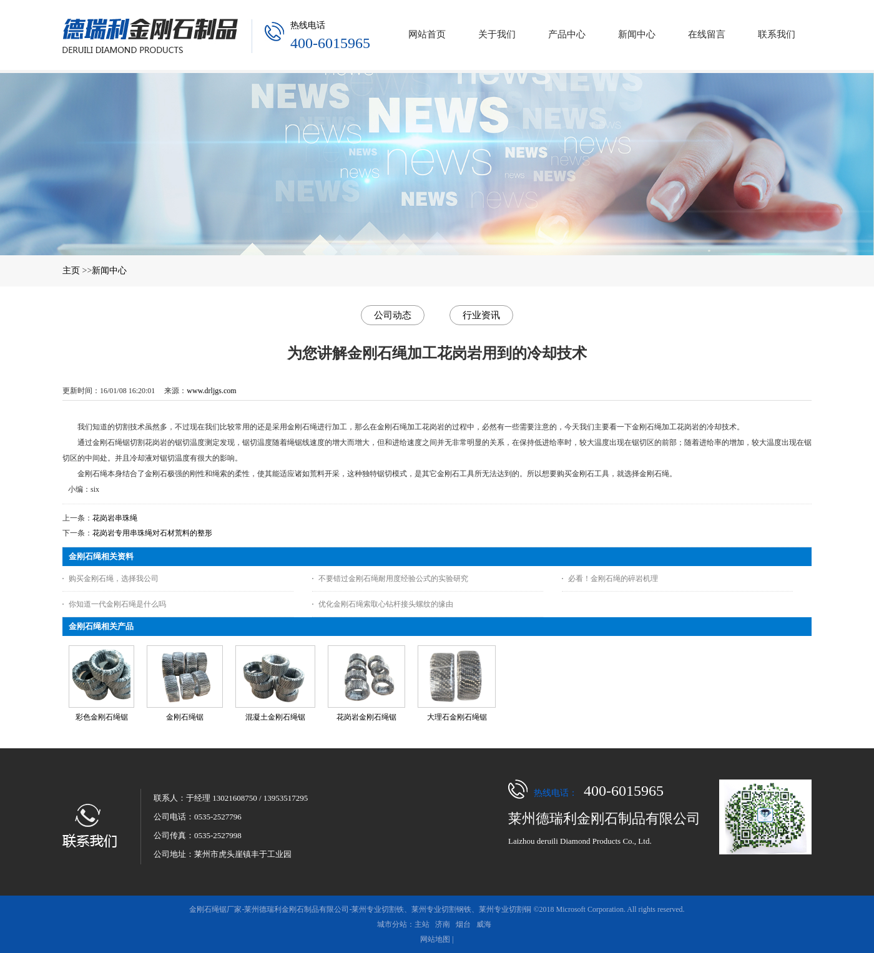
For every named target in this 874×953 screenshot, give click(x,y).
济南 (442, 924)
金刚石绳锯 (185, 717)
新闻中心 (109, 270)
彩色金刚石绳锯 (102, 717)
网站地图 (435, 939)
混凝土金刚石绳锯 (275, 717)
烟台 (463, 924)
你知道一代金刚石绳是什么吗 (117, 604)
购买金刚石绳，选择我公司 (114, 578)
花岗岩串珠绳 (114, 518)
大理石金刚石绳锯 (457, 717)
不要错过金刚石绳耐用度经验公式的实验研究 (393, 578)
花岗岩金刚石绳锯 (366, 717)
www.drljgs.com (211, 390)
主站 (422, 924)
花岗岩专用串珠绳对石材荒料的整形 (152, 533)
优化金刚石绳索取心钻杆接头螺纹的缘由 (385, 604)
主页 (71, 270)
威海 (483, 924)
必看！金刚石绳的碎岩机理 (613, 578)
